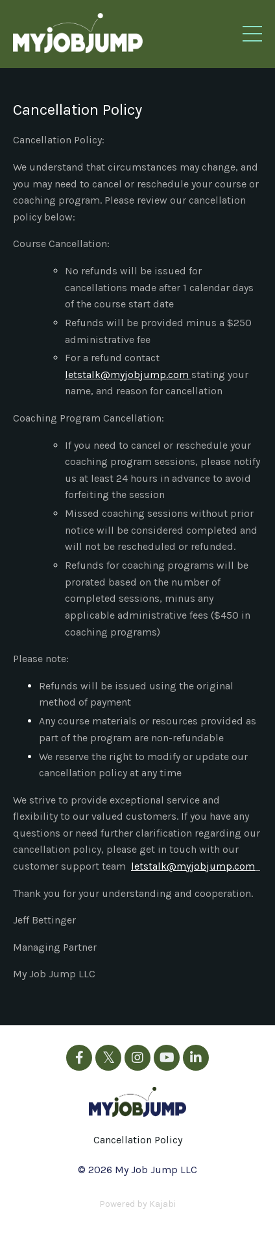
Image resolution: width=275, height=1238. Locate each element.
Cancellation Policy (137, 1140)
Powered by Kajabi (137, 1203)
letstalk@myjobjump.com (127, 374)
